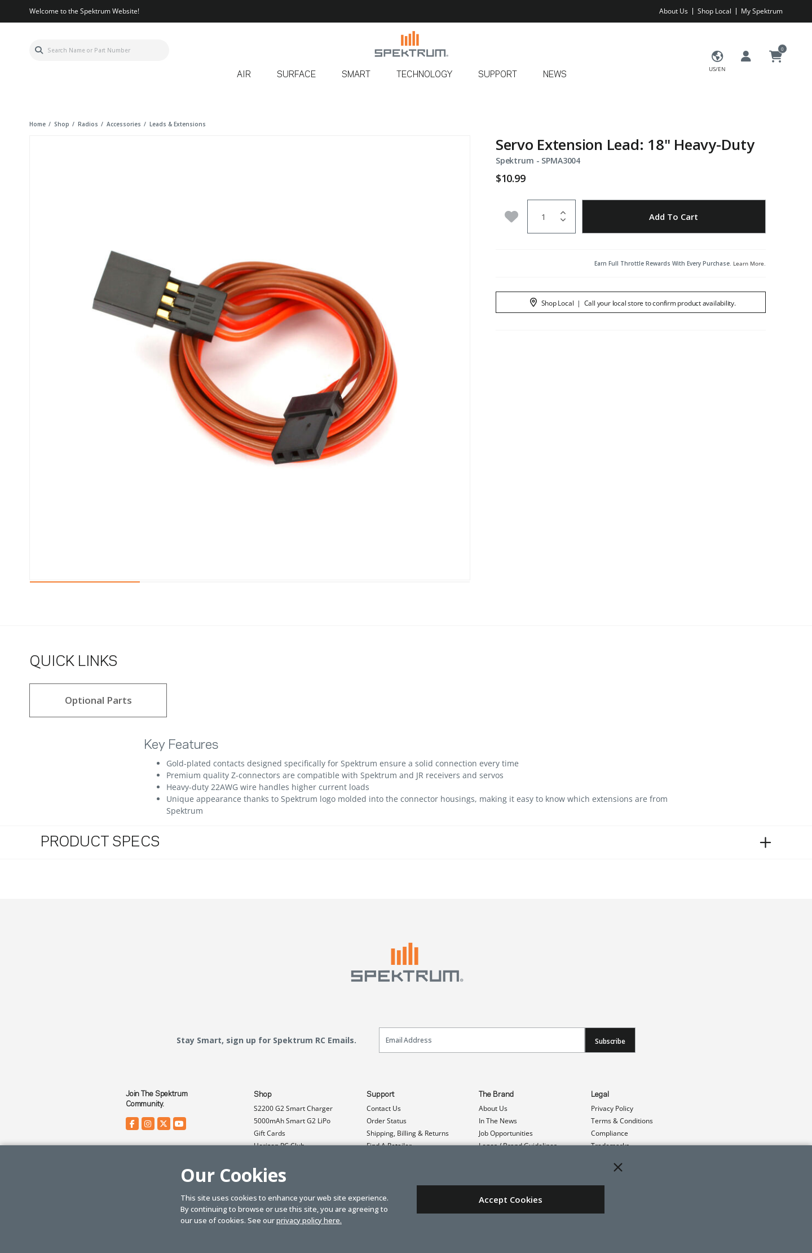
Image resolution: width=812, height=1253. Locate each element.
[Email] (482, 1040)
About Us (673, 11)
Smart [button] (356, 75)
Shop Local (714, 11)
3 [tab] (305, 584)
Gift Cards (269, 1133)
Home (37, 124)
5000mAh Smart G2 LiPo (292, 1121)
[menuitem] (248, 79)
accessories (124, 124)
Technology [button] (424, 75)
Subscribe (610, 1041)
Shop (263, 1094)
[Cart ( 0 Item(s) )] (776, 57)
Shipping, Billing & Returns (408, 1133)
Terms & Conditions (622, 1121)
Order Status (387, 1121)
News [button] (555, 75)
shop (61, 124)
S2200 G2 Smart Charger (293, 1108)
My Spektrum (762, 11)
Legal (600, 1094)
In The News (498, 1121)
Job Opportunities (506, 1133)
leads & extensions (177, 124)
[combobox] (99, 50)
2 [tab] (195, 584)
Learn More (748, 263)
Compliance (609, 1133)
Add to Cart (673, 216)
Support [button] (497, 75)
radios (88, 124)
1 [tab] (85, 584)
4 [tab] (415, 584)
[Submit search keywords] (39, 50)
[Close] (618, 1167)
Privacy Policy (612, 1108)
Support (380, 1094)
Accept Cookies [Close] (510, 1199)
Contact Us (384, 1108)
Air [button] (244, 75)
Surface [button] (296, 75)
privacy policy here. (309, 1220)
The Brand (496, 1094)
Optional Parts (98, 700)
